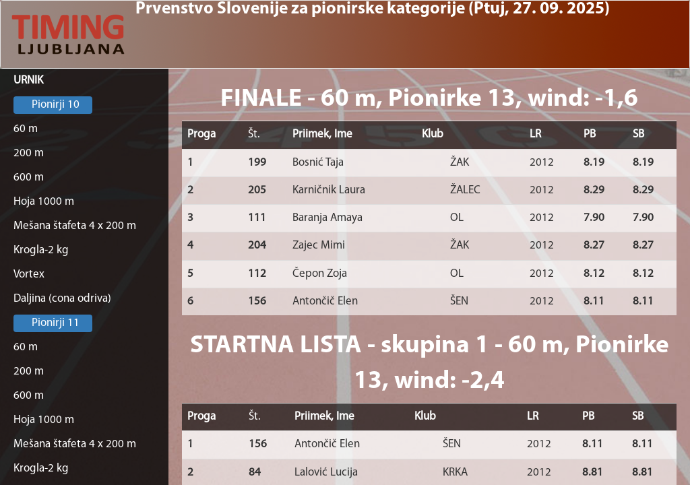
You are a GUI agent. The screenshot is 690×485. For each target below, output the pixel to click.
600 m (28, 177)
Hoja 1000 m (43, 201)
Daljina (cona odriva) (62, 298)
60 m (25, 129)
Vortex (28, 274)
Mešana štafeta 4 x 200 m (74, 226)
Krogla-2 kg (41, 250)
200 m (28, 153)
